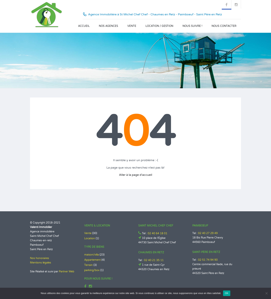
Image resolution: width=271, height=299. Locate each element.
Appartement (92, 259)
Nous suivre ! (192, 26)
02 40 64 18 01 (157, 233)
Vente (131, 26)
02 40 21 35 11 (154, 260)
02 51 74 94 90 (208, 259)
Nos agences (108, 26)
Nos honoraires (39, 258)
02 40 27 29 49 (208, 233)
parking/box (92, 270)
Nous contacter (224, 26)
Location (89, 238)
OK (226, 293)
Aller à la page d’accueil (135, 175)
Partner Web (66, 271)
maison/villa (91, 254)
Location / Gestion (159, 26)
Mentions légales (40, 262)
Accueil (84, 26)
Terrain (88, 265)
